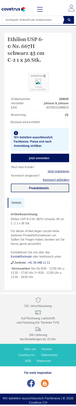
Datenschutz (49, 355)
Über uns (30, 349)
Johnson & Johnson (56, 103)
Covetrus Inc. (26, 355)
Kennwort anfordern (56, 180)
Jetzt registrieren (58, 171)
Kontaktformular (21, 256)
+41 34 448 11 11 (38, 262)
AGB (28, 361)
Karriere (47, 349)
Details (16, 203)
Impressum (44, 361)
